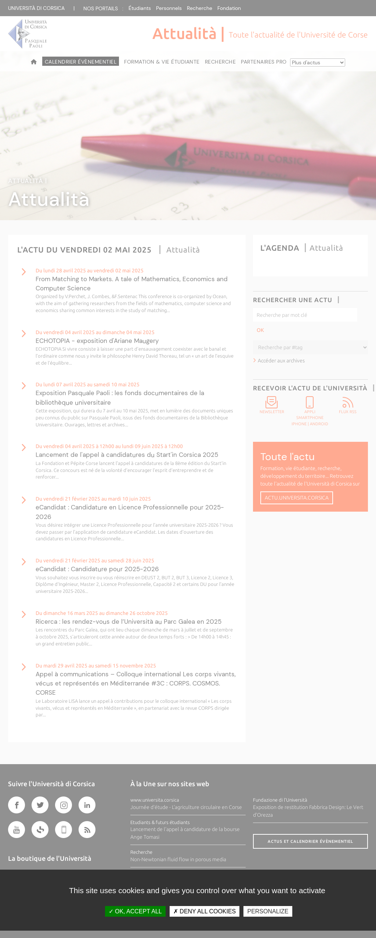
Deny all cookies (204, 911)
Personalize (267, 911)
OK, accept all (135, 911)
